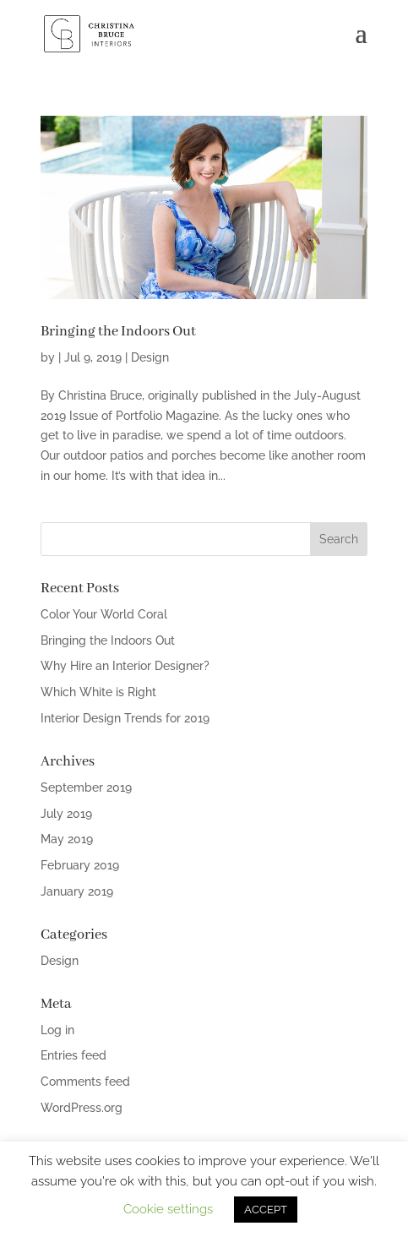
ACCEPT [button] (265, 1209)
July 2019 (66, 813)
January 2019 (77, 891)
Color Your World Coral (104, 614)
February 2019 (80, 865)
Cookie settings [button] (168, 1209)
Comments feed (85, 1081)
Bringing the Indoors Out (118, 332)
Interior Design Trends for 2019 (125, 718)
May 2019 (67, 839)
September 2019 (86, 787)
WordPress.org (81, 1107)
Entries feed (73, 1055)
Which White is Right (98, 692)
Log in (57, 1030)
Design (150, 357)
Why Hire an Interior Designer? (125, 666)
